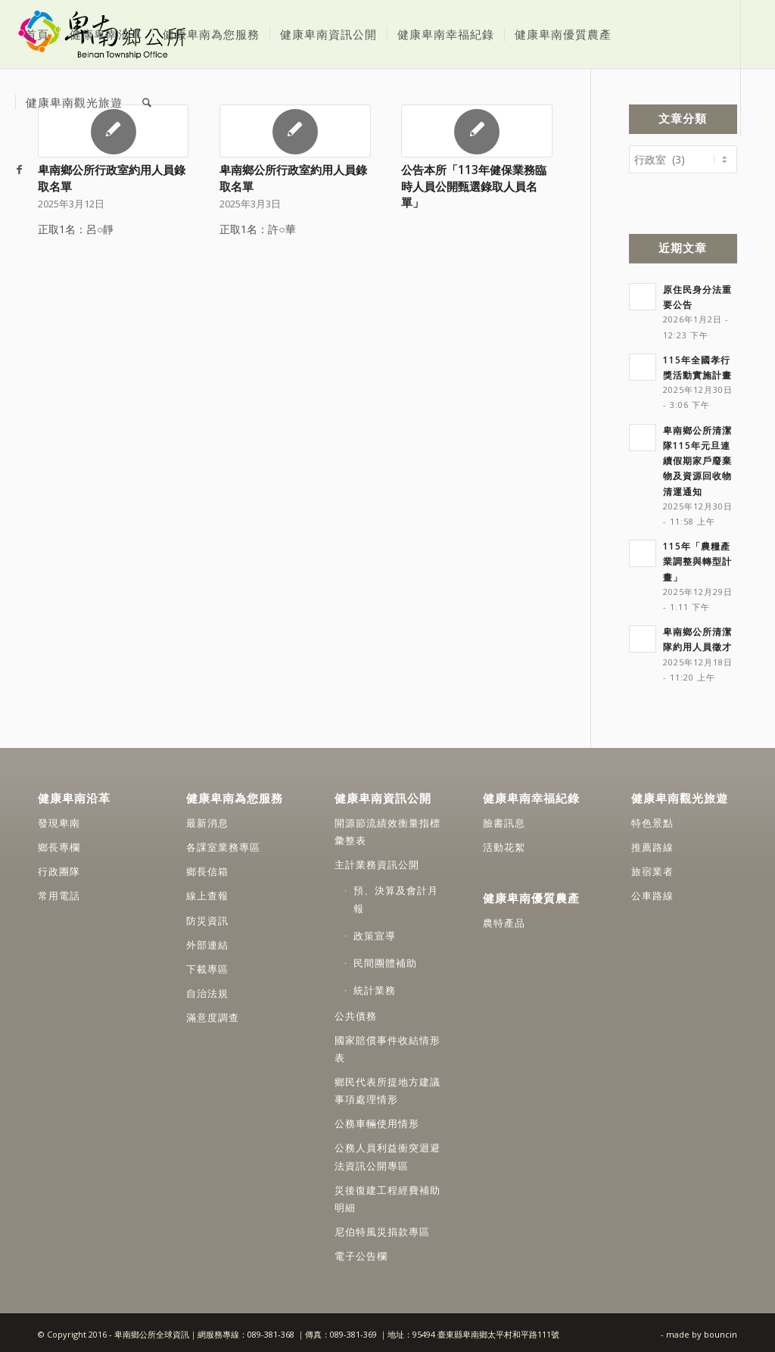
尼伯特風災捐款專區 (382, 1229)
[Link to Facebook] (19, 169)
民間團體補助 (385, 960)
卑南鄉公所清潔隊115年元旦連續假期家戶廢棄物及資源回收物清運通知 (697, 458)
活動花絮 (504, 845)
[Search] (146, 102)
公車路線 (652, 893)
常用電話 (59, 893)
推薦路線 (652, 845)
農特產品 (504, 920)
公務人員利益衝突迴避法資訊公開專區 (387, 1154)
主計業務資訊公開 (377, 862)
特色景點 (652, 820)
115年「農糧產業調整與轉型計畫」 (697, 558)
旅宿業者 (652, 869)
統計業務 (374, 988)
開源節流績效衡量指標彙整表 (387, 829)
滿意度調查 (212, 1015)
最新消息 (207, 820)
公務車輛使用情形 (377, 1121)
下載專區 (207, 967)
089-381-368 (272, 1332)
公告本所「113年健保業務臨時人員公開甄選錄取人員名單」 (473, 186)
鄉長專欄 (59, 845)
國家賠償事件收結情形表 (387, 1046)
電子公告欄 (361, 1253)
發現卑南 (59, 820)
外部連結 (207, 942)
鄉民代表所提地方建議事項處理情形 (387, 1088)
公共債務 (356, 1013)
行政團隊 (59, 869)
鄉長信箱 (207, 869)
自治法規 (207, 991)
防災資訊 (207, 918)
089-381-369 (353, 1332)
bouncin (720, 1332)
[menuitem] (37, 34)
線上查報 (207, 893)
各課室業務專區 (223, 845)
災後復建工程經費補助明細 (387, 1196)
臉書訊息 (504, 820)
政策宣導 (374, 933)
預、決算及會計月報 (395, 896)
